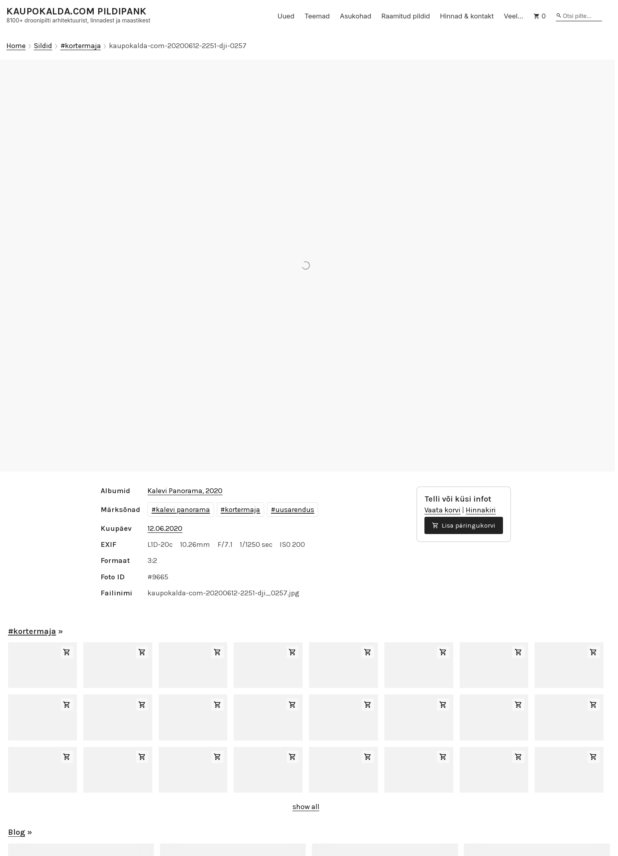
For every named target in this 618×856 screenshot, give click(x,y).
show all (306, 806)
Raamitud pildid (406, 16)
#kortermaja (81, 46)
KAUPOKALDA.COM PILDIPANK (76, 11)
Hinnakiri (481, 510)
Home (16, 46)
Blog (16, 832)
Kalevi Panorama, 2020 (184, 490)
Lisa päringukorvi (463, 525)
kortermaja (242, 510)
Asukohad (356, 16)
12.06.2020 (164, 528)
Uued (285, 16)
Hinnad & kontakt (467, 16)
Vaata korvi (442, 510)
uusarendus (294, 510)
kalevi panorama (183, 510)
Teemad (317, 16)
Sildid (43, 46)
